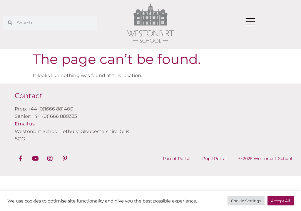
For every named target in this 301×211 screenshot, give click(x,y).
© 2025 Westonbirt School (265, 158)
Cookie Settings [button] (246, 200)
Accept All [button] (280, 200)
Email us (25, 124)
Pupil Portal (214, 158)
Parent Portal (176, 158)
